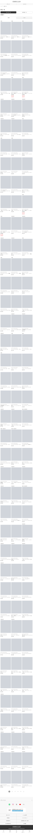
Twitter (16, 804)
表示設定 (24, 12)
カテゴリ (24, 4)
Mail (23, 804)
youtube (20, 804)
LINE (9, 804)
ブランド (8, 4)
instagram (13, 804)
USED (24, 17)
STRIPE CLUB (16, 1)
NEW (9, 17)
